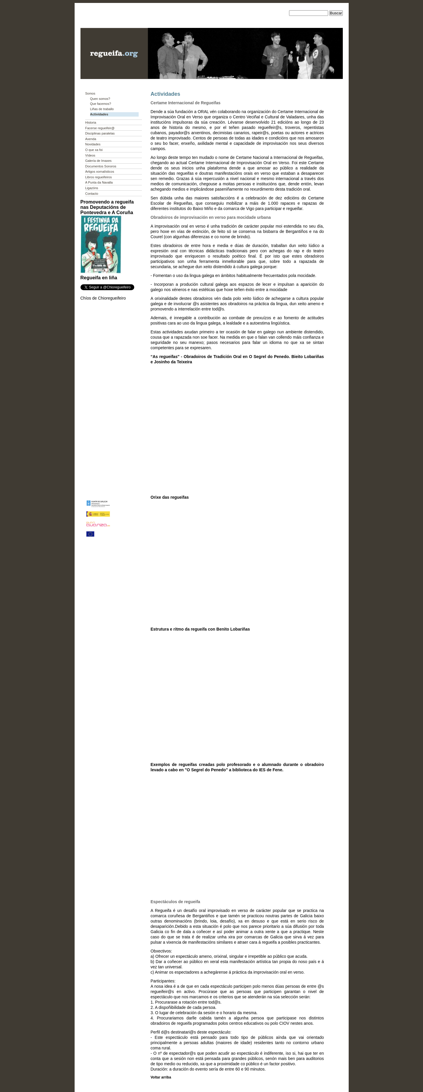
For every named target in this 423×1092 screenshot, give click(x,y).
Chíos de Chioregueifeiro (103, 298)
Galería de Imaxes (98, 160)
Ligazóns (91, 188)
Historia (90, 122)
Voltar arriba (161, 1077)
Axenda (90, 139)
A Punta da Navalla (99, 182)
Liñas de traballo (102, 109)
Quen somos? (100, 98)
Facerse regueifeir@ (100, 128)
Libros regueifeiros (98, 177)
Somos (90, 93)
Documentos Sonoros (100, 166)
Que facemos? (100, 103)
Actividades (99, 114)
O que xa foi (94, 150)
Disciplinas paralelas (100, 133)
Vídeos (90, 155)
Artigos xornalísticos (99, 171)
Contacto (91, 193)
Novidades (92, 144)
